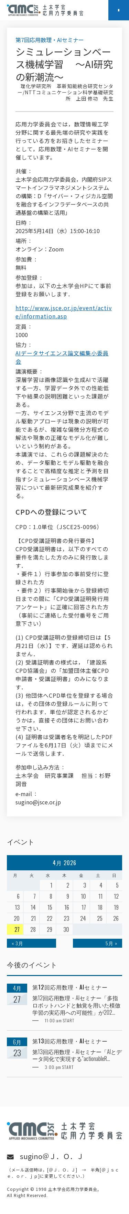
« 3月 (17, 943)
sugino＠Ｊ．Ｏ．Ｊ (52, 1156)
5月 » (111, 943)
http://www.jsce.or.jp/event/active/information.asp (63, 312)
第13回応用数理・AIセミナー (70, 1041)
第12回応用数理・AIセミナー (70, 987)
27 (17, 929)
